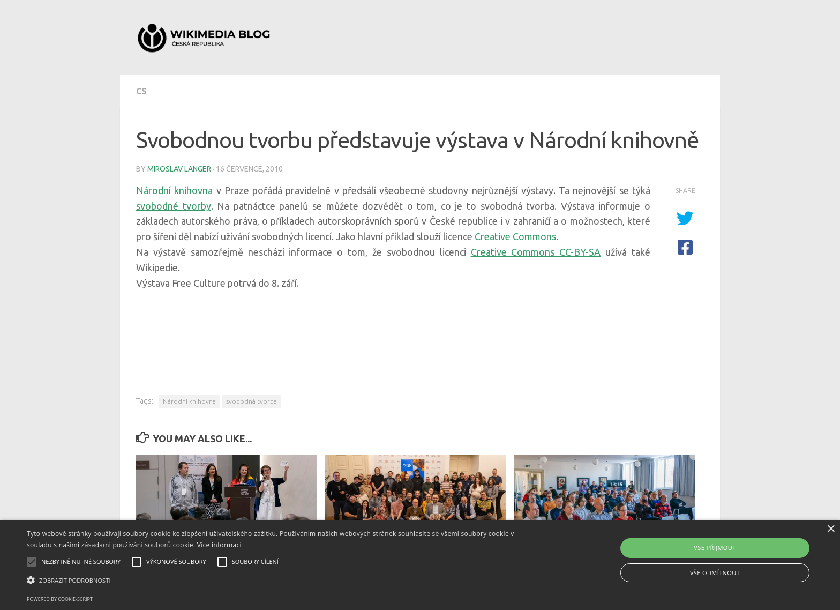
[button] (282, 580)
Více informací (219, 544)
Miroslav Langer (179, 169)
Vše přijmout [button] (715, 548)
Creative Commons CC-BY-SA (536, 252)
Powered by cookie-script (60, 599)
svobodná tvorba (251, 401)
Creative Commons (515, 236)
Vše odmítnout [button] (715, 573)
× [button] (831, 529)
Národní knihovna (174, 190)
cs (141, 91)
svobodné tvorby (173, 205)
